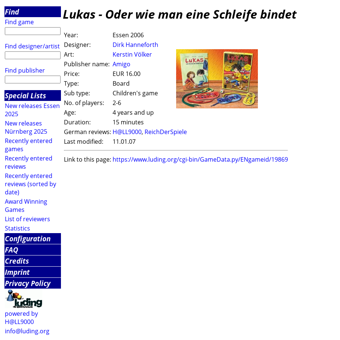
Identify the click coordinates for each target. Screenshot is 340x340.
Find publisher (25, 70)
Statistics (17, 228)
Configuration (28, 238)
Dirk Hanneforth (135, 45)
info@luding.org (27, 331)
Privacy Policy (28, 283)
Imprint (17, 272)
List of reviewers (27, 219)
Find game (19, 22)
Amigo (121, 64)
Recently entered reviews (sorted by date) (30, 184)
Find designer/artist (32, 46)
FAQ (11, 250)
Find (12, 12)
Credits (17, 261)
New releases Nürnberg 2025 (26, 127)
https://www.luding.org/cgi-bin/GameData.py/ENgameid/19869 (200, 159)
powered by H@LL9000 (21, 317)
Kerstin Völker (132, 54)
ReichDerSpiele (166, 132)
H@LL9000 (127, 132)
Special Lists (25, 95)
